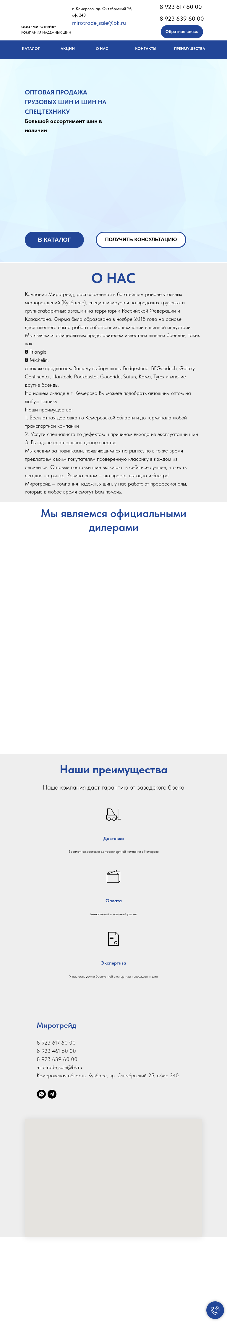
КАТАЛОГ (31, 48)
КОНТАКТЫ (145, 48)
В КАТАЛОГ (54, 239)
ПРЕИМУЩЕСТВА (189, 48)
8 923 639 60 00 (182, 18)
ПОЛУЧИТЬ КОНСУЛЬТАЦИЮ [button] (141, 239)
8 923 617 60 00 (181, 6)
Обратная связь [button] (182, 31)
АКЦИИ (68, 48)
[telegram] (52, 1178)
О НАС (102, 48)
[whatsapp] (41, 1178)
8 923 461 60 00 (56, 1136)
